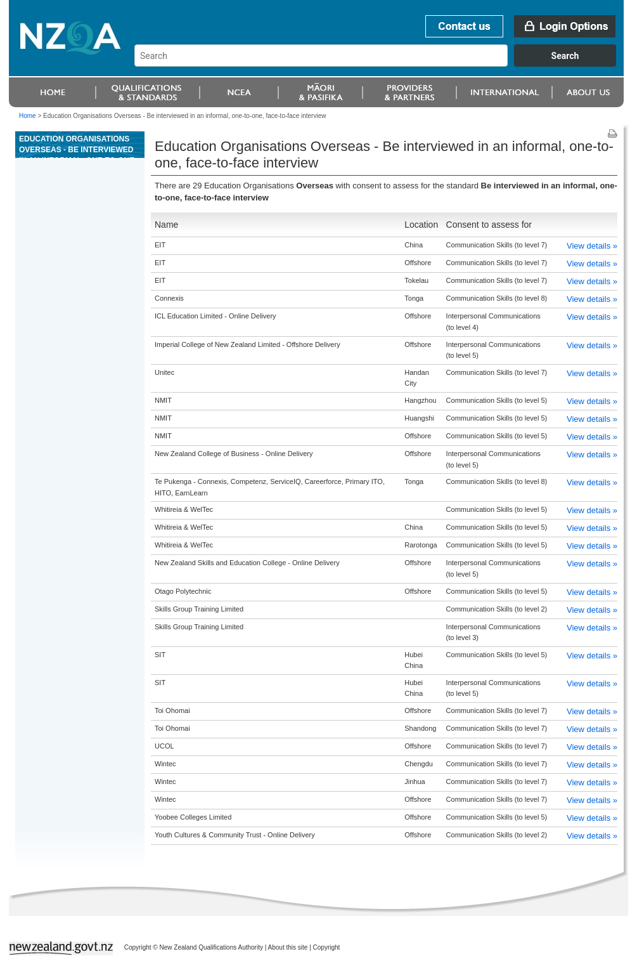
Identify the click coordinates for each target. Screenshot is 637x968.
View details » (592, 246)
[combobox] (381, 63)
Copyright (326, 947)
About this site (288, 947)
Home (27, 115)
